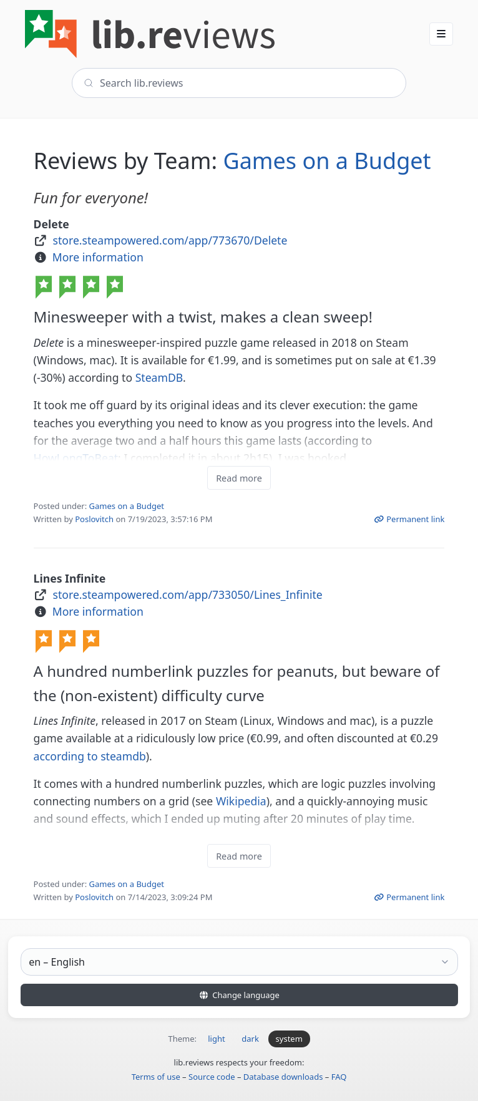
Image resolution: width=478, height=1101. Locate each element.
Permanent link (409, 519)
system (289, 1038)
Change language (239, 995)
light (216, 1038)
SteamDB (159, 377)
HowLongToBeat (76, 457)
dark (250, 1038)
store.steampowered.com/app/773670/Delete (170, 240)
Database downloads (283, 1076)
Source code (211, 1076)
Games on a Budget (327, 160)
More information (98, 257)
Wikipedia (241, 800)
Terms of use (156, 1076)
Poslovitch (94, 519)
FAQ (339, 1076)
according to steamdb (90, 756)
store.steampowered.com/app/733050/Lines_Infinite (188, 594)
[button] (441, 33)
